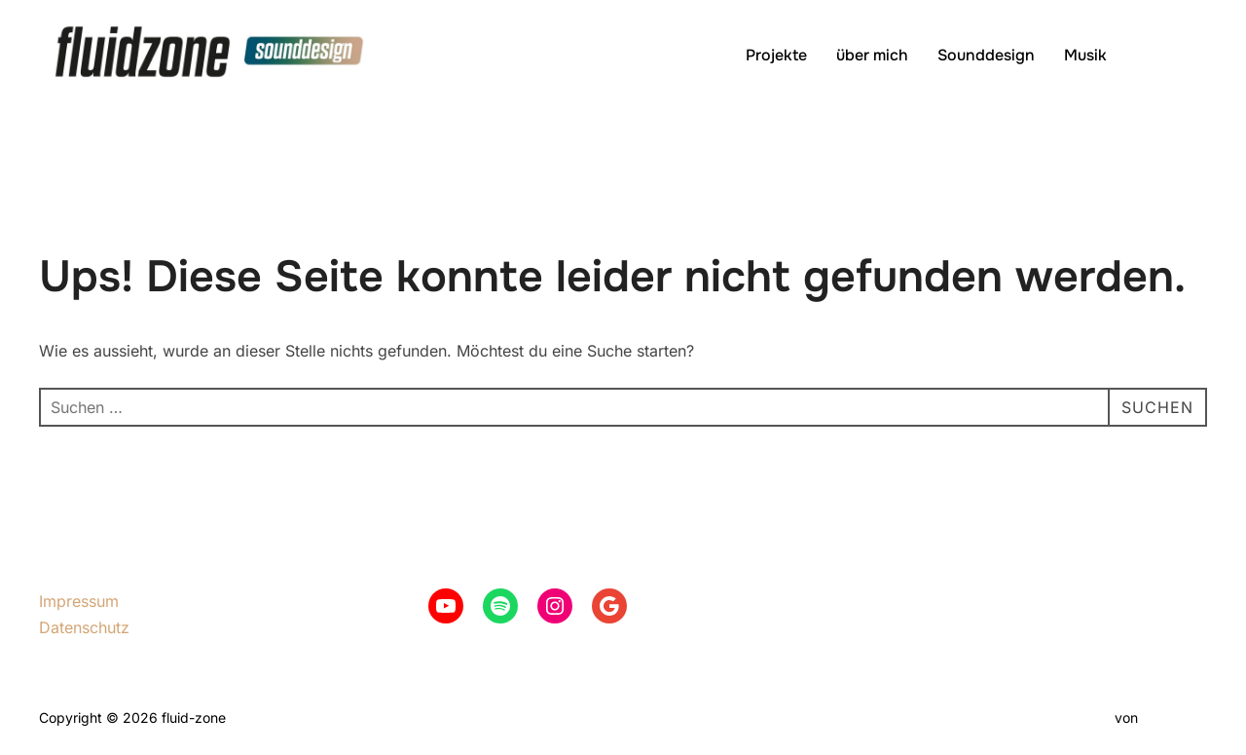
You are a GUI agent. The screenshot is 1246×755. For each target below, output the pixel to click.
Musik (1085, 55)
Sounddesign (986, 55)
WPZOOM (1174, 717)
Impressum (79, 601)
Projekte (776, 55)
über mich (872, 55)
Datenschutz (84, 627)
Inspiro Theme (1065, 717)
